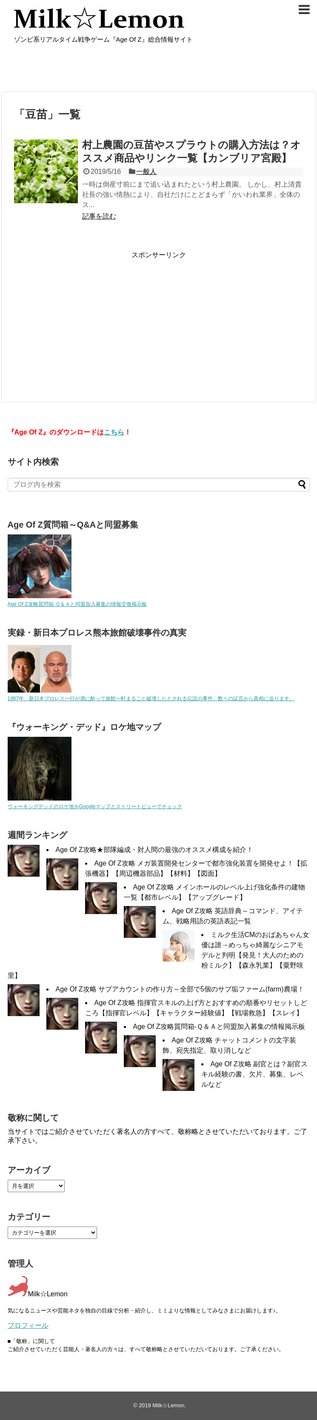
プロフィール (28, 1325)
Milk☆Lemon (168, 1405)
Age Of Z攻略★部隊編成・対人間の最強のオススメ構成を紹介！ (154, 849)
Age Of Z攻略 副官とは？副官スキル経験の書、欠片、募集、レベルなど (254, 1074)
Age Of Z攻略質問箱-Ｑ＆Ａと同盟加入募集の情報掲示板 (219, 1026)
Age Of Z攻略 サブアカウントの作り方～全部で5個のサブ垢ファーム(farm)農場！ (180, 989)
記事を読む (99, 216)
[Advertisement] (85, 319)
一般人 (146, 171)
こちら (114, 432)
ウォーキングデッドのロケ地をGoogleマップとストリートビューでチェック (95, 806)
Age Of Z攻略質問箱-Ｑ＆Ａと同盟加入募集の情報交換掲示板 (77, 604)
